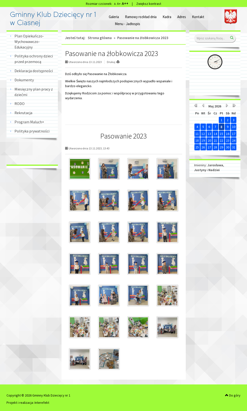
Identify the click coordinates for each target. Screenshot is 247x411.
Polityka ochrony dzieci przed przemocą (33, 59)
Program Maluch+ (29, 121)
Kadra (167, 16)
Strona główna (100, 37)
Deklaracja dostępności (33, 70)
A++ (125, 3)
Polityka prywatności (31, 131)
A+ (119, 3)
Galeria (114, 16)
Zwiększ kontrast (148, 3)
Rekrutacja (23, 112)
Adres (181, 16)
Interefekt (41, 402)
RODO (19, 103)
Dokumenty (24, 79)
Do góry (232, 395)
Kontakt (198, 16)
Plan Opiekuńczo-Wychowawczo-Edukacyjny (29, 41)
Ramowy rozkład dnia (141, 16)
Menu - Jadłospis (127, 23)
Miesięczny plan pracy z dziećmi (33, 92)
